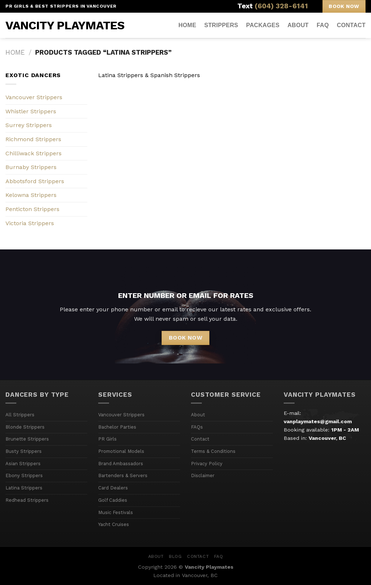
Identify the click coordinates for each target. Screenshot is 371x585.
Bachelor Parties (117, 427)
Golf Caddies (112, 500)
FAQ (323, 25)
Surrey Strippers (28, 125)
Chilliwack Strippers (33, 153)
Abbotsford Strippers (34, 181)
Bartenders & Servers (122, 475)
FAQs (197, 427)
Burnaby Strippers (31, 167)
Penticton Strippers (32, 209)
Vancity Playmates (65, 25)
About (297, 25)
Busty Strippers (23, 451)
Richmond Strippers (33, 139)
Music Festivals (115, 512)
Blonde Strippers (25, 427)
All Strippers (19, 414)
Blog (175, 556)
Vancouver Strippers (33, 97)
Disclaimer (202, 475)
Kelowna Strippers (31, 195)
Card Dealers (113, 488)
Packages (262, 25)
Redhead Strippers (27, 500)
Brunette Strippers (27, 439)
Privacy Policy (206, 463)
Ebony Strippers (24, 475)
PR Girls (107, 439)
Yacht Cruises (113, 524)
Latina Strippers (23, 488)
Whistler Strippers (30, 111)
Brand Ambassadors (120, 463)
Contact (351, 25)
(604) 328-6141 (281, 6)
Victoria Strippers (29, 223)
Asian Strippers (23, 463)
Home (187, 25)
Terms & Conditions (213, 451)
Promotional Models (121, 451)
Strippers (221, 25)
